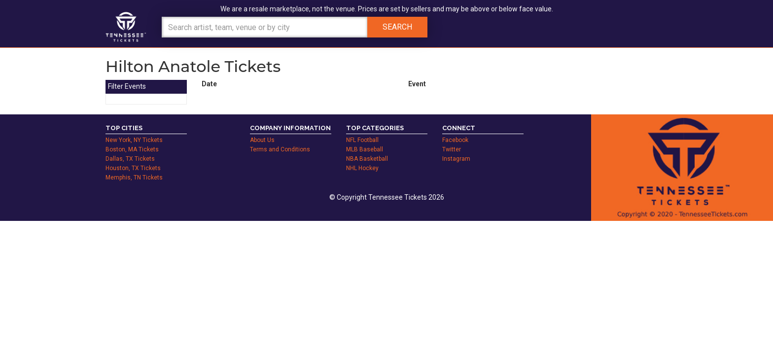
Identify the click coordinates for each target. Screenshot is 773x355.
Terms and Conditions (280, 149)
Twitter (451, 149)
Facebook (455, 140)
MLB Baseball (364, 149)
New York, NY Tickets (134, 140)
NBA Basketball (367, 158)
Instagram (456, 158)
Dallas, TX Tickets (130, 158)
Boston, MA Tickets (132, 149)
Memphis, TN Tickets (134, 177)
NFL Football (362, 140)
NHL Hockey (362, 168)
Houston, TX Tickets (133, 168)
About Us (262, 140)
